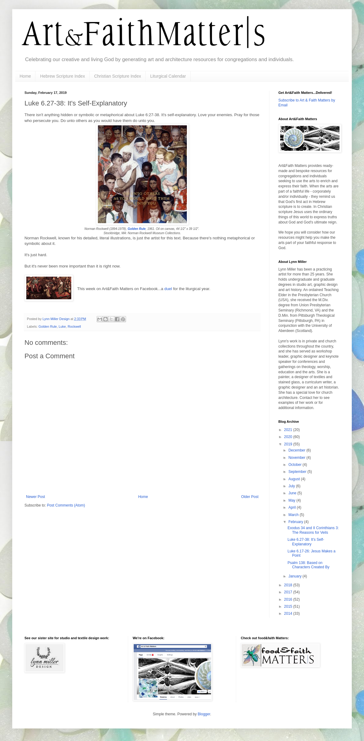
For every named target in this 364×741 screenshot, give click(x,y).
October (295, 465)
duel (168, 288)
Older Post (249, 497)
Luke (62, 326)
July (292, 486)
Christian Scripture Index (117, 76)
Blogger (204, 714)
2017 (288, 592)
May (292, 500)
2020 (288, 437)
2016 (288, 599)
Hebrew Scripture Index (62, 76)
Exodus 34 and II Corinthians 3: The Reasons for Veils (313, 530)
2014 (288, 613)
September (297, 472)
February (296, 522)
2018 (288, 585)
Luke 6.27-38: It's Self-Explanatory (306, 541)
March (294, 515)
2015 (288, 606)
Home (25, 76)
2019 (288, 444)
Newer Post (35, 497)
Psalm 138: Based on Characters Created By (308, 565)
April (292, 507)
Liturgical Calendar (168, 76)
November (297, 457)
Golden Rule (137, 228)
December (297, 450)
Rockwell (74, 326)
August (294, 479)
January (295, 576)
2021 (288, 430)
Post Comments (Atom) (66, 505)
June (292, 493)
